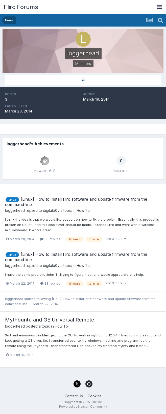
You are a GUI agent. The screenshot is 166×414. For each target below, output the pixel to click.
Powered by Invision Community (83, 406)
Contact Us (74, 396)
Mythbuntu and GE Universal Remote (49, 320)
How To (83, 210)
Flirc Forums (21, 7)
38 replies (50, 239)
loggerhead (15, 210)
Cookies (95, 396)
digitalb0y (51, 210)
